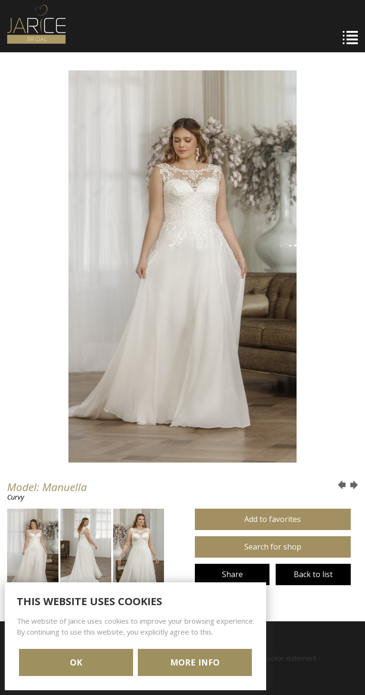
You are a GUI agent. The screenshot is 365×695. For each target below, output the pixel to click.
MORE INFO (195, 662)
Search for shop (272, 546)
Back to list (313, 574)
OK (76, 662)
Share (232, 574)
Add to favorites (272, 519)
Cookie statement (289, 658)
